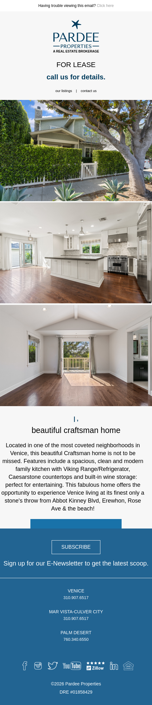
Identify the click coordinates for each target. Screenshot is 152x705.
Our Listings (63, 91)
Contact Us (89, 91)
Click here (105, 5)
